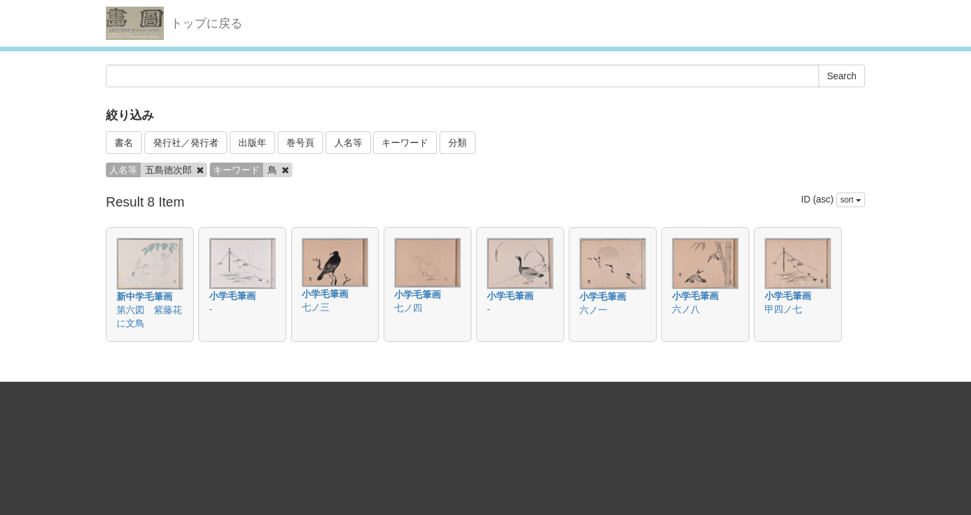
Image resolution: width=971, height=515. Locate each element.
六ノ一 (593, 309)
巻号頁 (300, 142)
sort (850, 200)
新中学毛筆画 (144, 296)
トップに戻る (206, 23)
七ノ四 (408, 307)
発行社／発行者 (185, 142)
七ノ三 (316, 307)
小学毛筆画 (232, 295)
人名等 (348, 142)
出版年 (252, 142)
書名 (124, 142)
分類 (457, 142)
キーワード (405, 142)
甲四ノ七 (783, 309)
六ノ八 (686, 309)
